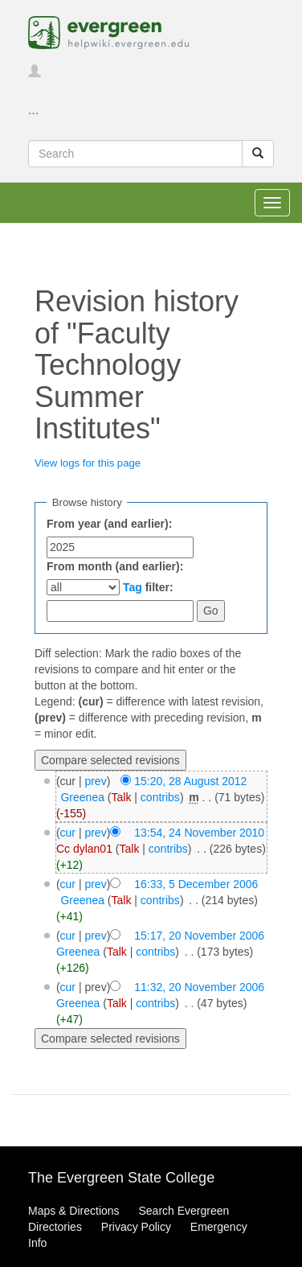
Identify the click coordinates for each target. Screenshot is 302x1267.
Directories (55, 1226)
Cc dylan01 (84, 848)
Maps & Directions (74, 1210)
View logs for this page (88, 463)
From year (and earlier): (109, 523)
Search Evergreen (183, 1210)
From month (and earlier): (115, 566)
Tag (132, 587)
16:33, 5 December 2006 (196, 884)
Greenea (82, 797)
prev (95, 781)
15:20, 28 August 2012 (190, 781)
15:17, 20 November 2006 (199, 935)
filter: (148, 587)
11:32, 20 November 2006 (199, 987)
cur (68, 832)
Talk (122, 797)
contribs (160, 797)
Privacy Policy (136, 1226)
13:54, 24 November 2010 (199, 832)
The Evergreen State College (121, 1178)
